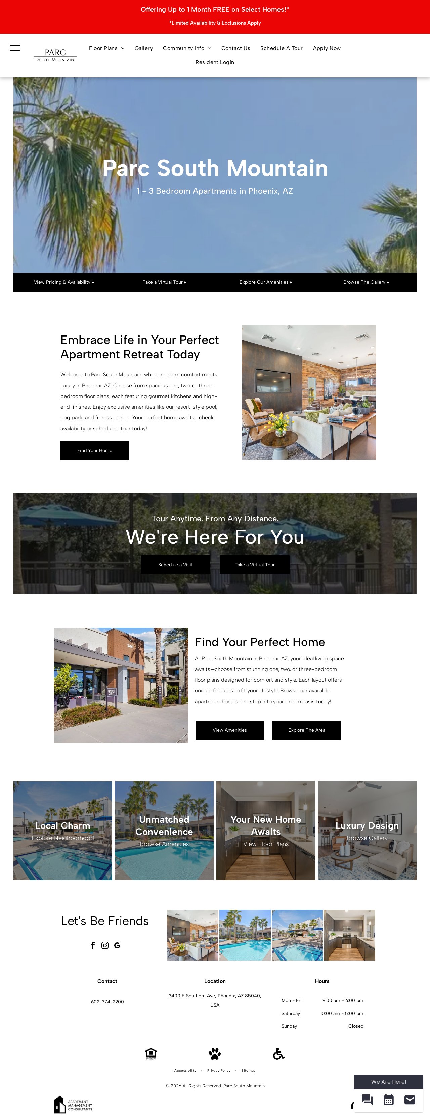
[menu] (15, 48)
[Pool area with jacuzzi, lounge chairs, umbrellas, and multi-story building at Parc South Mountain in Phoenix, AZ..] (297, 935)
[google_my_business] (117, 946)
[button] (367, 1100)
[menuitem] (107, 48)
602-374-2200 (107, 1002)
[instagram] (105, 946)
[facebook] (93, 946)
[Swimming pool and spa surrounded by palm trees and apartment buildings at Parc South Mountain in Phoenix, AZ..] (245, 935)
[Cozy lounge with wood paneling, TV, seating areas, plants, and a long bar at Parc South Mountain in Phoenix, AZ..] (192, 935)
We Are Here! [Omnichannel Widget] (388, 1082)
